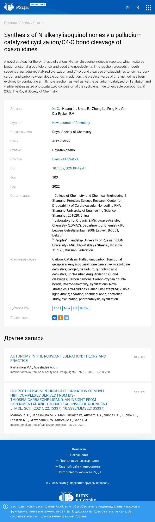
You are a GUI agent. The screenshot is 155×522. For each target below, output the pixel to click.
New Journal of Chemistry (71, 123)
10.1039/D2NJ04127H (69, 168)
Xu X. (56, 109)
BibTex (84, 308)
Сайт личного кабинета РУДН (79, 472)
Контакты (79, 449)
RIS (75, 308)
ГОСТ (57, 308)
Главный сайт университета (79, 466)
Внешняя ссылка (65, 159)
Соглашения (79, 455)
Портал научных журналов (79, 461)
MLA (67, 308)
